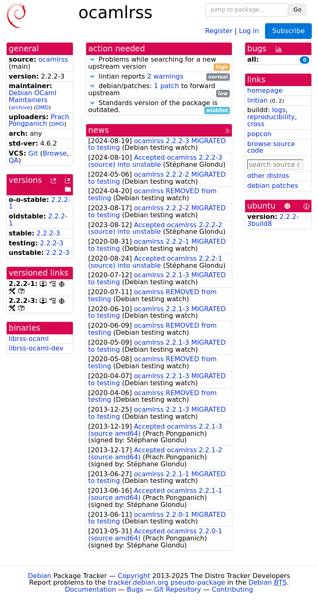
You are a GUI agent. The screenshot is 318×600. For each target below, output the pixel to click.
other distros (268, 176)
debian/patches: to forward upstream (159, 90)
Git (33, 153)
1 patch (166, 86)
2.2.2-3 (48, 233)
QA (14, 160)
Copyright (134, 576)
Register (219, 30)
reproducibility (271, 117)
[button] (92, 59)
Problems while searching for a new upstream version (159, 63)
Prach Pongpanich (39, 120)
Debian (39, 576)
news (98, 130)
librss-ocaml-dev (36, 348)
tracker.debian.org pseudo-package (166, 582)
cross (255, 124)
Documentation (90, 589)
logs (279, 110)
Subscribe (288, 31)
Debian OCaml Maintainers (32, 96)
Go (297, 9)
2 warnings (165, 76)
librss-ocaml (29, 339)
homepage (264, 90)
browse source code (271, 147)
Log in (249, 30)
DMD (42, 107)
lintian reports (159, 76)
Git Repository (177, 589)
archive (20, 107)
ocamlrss (53, 59)
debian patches (272, 186)
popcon (259, 134)
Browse (55, 153)
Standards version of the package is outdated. (159, 107)
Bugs (135, 589)
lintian (257, 100)
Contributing (232, 589)
